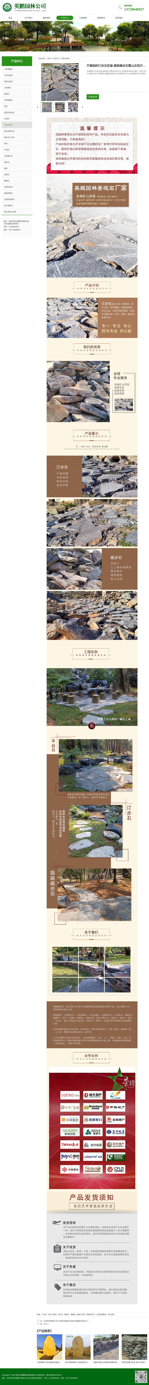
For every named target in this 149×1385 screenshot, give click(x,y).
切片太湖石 (52, 1314)
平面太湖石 (8, 125)
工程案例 (83, 18)
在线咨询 (92, 96)
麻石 (6, 168)
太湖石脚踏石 (101, 1314)
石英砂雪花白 (9, 199)
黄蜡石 (6, 94)
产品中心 (65, 18)
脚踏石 (66, 1314)
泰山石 (6, 162)
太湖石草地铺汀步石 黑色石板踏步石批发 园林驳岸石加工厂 (66, 1321)
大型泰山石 (8, 156)
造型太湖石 (8, 81)
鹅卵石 (6, 181)
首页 (10, 18)
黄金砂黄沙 (8, 193)
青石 (6, 143)
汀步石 (44, 1314)
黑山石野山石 (9, 131)
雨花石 (6, 174)
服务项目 (47, 18)
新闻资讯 (101, 18)
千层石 (6, 150)
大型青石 (7, 88)
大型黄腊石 (8, 69)
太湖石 (6, 119)
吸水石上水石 (9, 137)
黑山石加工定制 (10, 212)
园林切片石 (91, 1314)
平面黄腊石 (8, 100)
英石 (6, 106)
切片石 (60, 1314)
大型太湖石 (8, 75)
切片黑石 (111, 1314)
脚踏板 (73, 1314)
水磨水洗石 (8, 187)
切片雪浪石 (8, 205)
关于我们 (28, 18)
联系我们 (119, 18)
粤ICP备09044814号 (54, 1375)
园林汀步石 (81, 1314)
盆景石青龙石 (9, 112)
